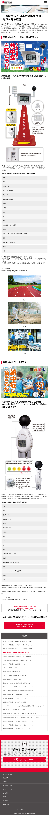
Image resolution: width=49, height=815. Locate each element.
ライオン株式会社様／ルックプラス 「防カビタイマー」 (17, 645)
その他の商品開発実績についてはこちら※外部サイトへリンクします (25, 607)
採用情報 (5, 800)
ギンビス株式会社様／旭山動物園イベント (14, 664)
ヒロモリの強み (7, 774)
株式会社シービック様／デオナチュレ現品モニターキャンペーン (20, 687)
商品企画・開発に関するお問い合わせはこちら (24, 625)
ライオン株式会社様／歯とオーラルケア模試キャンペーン (18, 725)
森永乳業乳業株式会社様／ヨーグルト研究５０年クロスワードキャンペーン (23, 717)
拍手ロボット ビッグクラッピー (11, 671)
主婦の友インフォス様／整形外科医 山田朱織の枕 (16, 683)
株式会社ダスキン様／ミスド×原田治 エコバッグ (15, 694)
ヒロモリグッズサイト (9, 789)
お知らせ (5, 797)
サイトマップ (32, 809)
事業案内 (5, 778)
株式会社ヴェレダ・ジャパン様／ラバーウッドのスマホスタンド (20, 713)
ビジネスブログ (7, 785)
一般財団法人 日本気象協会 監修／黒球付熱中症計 (16, 652)
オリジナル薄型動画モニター (10, 668)
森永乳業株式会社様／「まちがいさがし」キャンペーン (17, 728)
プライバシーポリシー (18, 809)
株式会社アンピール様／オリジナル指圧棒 (14, 709)
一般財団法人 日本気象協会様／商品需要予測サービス (17, 660)
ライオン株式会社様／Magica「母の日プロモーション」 (17, 641)
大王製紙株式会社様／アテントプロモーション (15, 698)
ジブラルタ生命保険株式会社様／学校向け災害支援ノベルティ (19, 690)
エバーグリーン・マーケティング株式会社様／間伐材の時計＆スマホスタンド (23, 706)
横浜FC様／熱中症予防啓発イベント (12, 679)
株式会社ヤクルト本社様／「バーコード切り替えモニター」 (18, 648)
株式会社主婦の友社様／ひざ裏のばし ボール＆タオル (17, 656)
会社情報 (5, 793)
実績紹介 (24, 636)
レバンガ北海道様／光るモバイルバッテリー (14, 675)
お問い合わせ (7, 804)
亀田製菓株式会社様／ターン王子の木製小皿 (14, 702)
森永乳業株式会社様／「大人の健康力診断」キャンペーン (18, 721)
